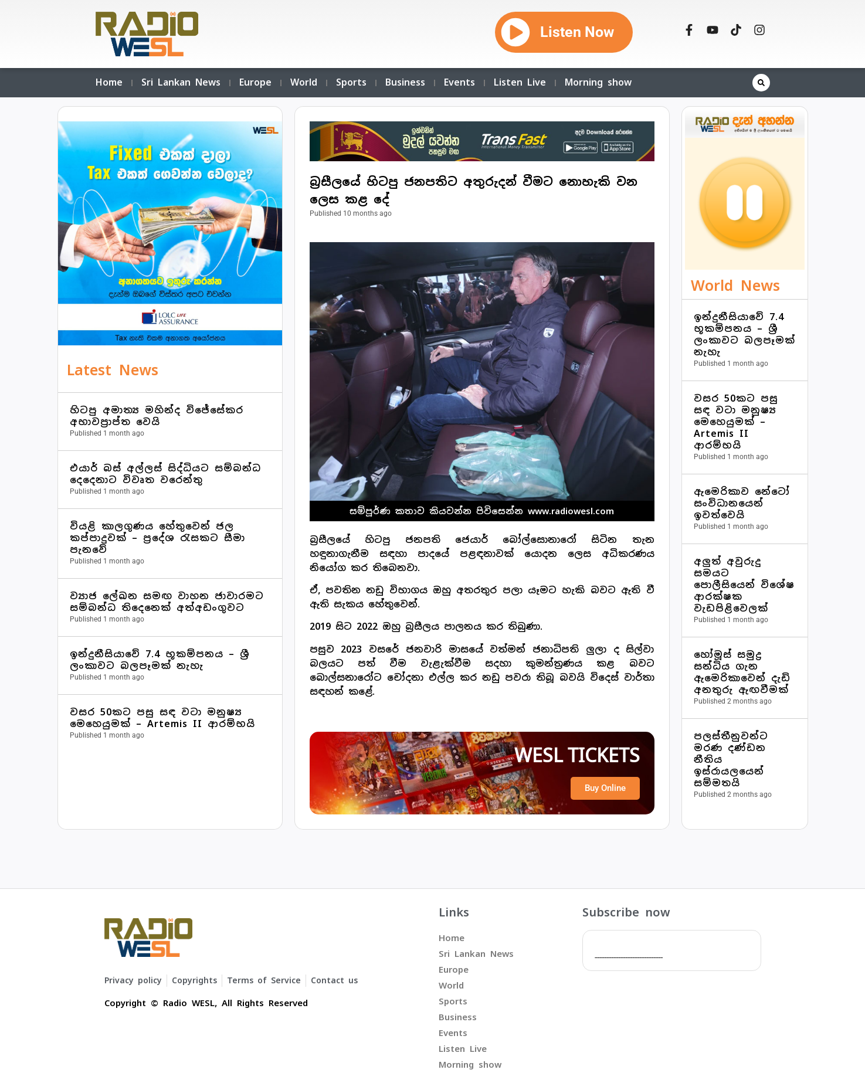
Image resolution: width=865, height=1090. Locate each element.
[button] (761, 82)
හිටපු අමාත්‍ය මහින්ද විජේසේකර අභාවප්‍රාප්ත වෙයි (156, 416)
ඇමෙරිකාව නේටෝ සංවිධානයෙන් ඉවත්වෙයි (742, 503)
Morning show (598, 82)
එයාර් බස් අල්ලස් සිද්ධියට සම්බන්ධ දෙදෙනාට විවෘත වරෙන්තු (165, 474)
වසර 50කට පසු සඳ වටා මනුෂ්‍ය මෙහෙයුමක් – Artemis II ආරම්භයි (162, 718)
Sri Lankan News (181, 82)
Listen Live (520, 82)
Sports (351, 82)
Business (405, 82)
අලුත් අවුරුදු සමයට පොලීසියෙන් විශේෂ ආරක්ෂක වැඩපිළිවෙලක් (744, 584)
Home (109, 82)
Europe (255, 82)
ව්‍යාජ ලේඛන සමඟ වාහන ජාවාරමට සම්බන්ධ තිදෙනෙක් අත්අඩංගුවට (167, 602)
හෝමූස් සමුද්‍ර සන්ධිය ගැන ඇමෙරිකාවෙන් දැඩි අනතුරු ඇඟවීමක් (742, 672)
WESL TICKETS (577, 755)
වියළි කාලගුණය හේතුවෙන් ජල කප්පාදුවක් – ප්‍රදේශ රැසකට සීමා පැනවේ (157, 538)
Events (459, 82)
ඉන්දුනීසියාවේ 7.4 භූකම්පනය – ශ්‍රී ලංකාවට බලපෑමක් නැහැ (160, 660)
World (303, 82)
